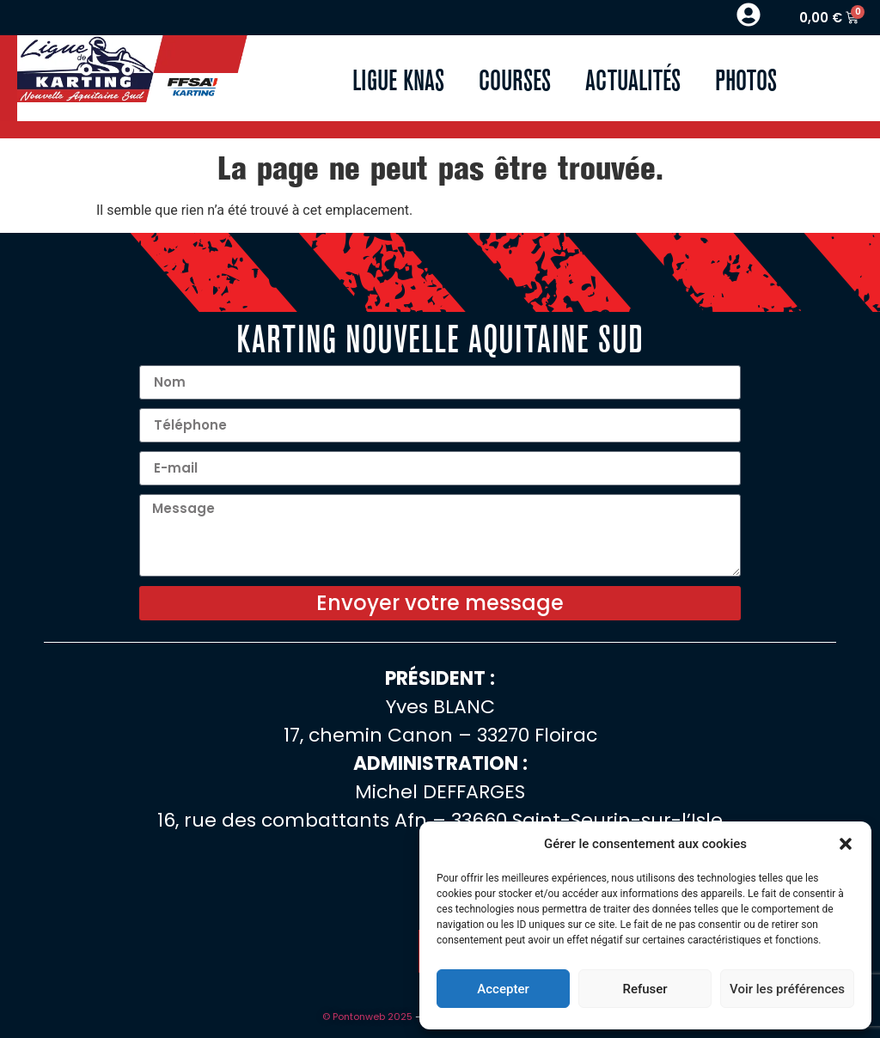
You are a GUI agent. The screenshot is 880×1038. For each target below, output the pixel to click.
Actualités (633, 78)
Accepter (503, 989)
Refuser (644, 989)
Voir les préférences (787, 989)
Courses (515, 78)
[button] (845, 843)
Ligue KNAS (398, 78)
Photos (746, 78)
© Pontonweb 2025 (367, 1016)
